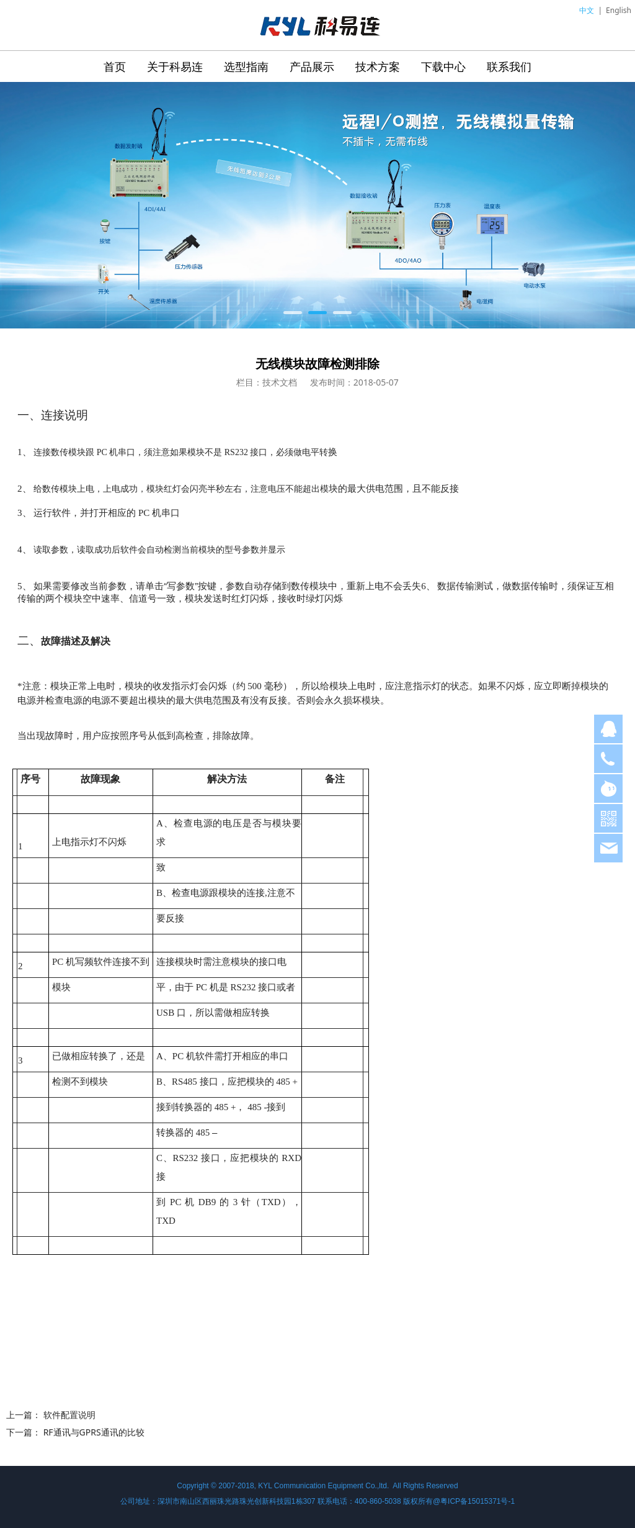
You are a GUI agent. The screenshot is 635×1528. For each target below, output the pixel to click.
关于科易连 (175, 66)
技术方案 (377, 66)
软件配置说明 (69, 1415)
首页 (115, 66)
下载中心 (443, 66)
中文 (586, 10)
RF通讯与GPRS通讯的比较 (93, 1432)
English (618, 10)
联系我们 (509, 66)
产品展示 (312, 66)
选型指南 (246, 66)
